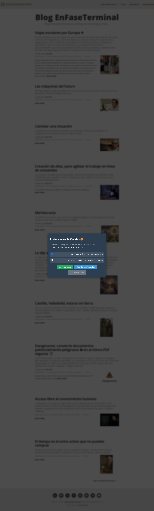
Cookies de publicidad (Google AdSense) (77, 260)
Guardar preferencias (85, 267)
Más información (77, 273)
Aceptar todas (65, 267)
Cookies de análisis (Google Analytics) (77, 254)
